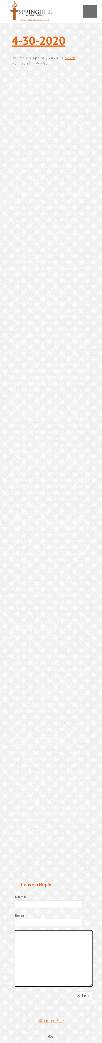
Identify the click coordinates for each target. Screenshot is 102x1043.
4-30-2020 (38, 40)
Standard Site (51, 1020)
